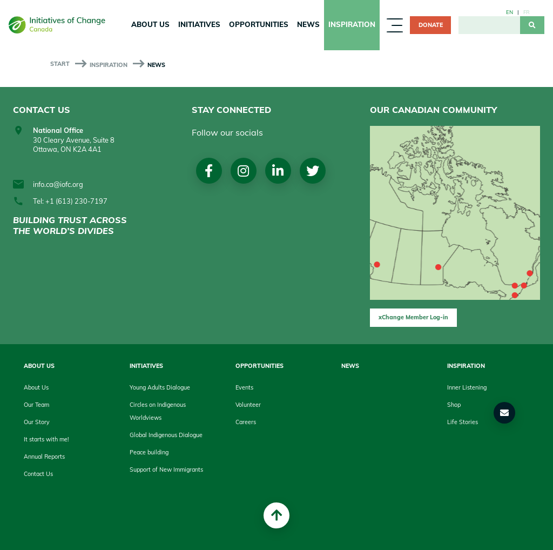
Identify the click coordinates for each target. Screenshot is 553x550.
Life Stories (462, 422)
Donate (431, 25)
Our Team (36, 404)
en (509, 12)
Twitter (313, 171)
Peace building (149, 452)
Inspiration (351, 24)
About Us (150, 24)
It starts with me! (46, 439)
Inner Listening (467, 387)
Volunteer (248, 404)
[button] (504, 412)
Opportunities (258, 24)
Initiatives (199, 24)
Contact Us (38, 474)
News (308, 24)
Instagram (243, 171)
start (60, 64)
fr (526, 12)
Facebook (208, 171)
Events (244, 387)
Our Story (37, 422)
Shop (454, 404)
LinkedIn (278, 171)
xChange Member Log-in (413, 317)
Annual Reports (44, 456)
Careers (245, 422)
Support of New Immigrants (166, 469)
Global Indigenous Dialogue (166, 435)
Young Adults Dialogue (160, 387)
